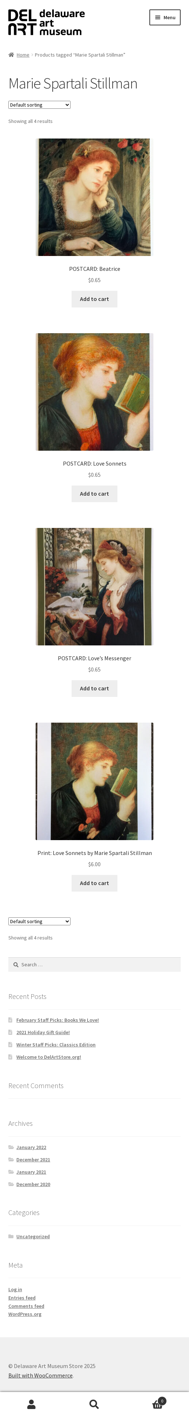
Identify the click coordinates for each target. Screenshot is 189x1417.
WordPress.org (24, 1314)
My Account (31, 1404)
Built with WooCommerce (40, 1375)
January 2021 (31, 1172)
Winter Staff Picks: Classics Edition (56, 1044)
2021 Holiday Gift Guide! (43, 1032)
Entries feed (22, 1297)
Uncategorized (33, 1236)
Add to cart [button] (94, 298)
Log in (15, 1289)
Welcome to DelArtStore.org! (48, 1057)
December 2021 (33, 1159)
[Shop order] (39, 105)
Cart (146, 1399)
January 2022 (31, 1147)
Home (23, 54)
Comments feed (26, 1306)
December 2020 (33, 1184)
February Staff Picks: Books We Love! (57, 1020)
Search (94, 1404)
